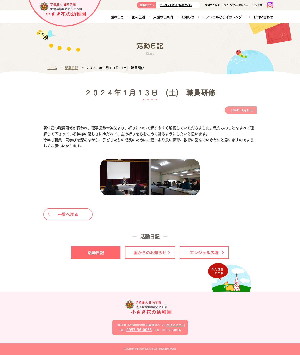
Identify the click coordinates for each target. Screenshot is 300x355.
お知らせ (187, 16)
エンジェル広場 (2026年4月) (176, 5)
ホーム (52, 67)
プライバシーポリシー (236, 5)
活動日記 (71, 67)
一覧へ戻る (63, 214)
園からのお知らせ (152, 252)
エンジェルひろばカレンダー (224, 16)
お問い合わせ (263, 16)
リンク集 (257, 5)
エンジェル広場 (207, 252)
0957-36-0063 (139, 329)
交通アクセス (212, 5)
